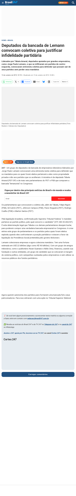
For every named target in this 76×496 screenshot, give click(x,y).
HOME (4, 40)
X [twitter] (17, 81)
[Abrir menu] (3, 3)
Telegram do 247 (51, 324)
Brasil (10, 40)
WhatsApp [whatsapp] (7, 81)
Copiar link (56, 81)
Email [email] (36, 81)
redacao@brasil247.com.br (38, 318)
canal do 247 (67, 324)
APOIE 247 (63, 3)
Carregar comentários (38, 374)
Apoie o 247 (8, 162)
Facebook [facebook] (26, 81)
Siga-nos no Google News (24, 162)
